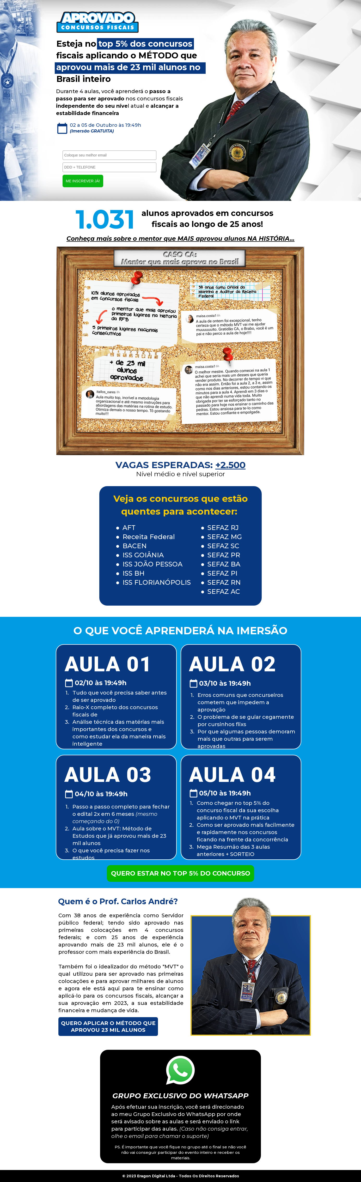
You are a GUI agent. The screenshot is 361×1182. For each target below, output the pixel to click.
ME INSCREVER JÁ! (83, 181)
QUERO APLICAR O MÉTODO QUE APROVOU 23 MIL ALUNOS (108, 1026)
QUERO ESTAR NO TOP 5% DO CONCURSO (180, 873)
